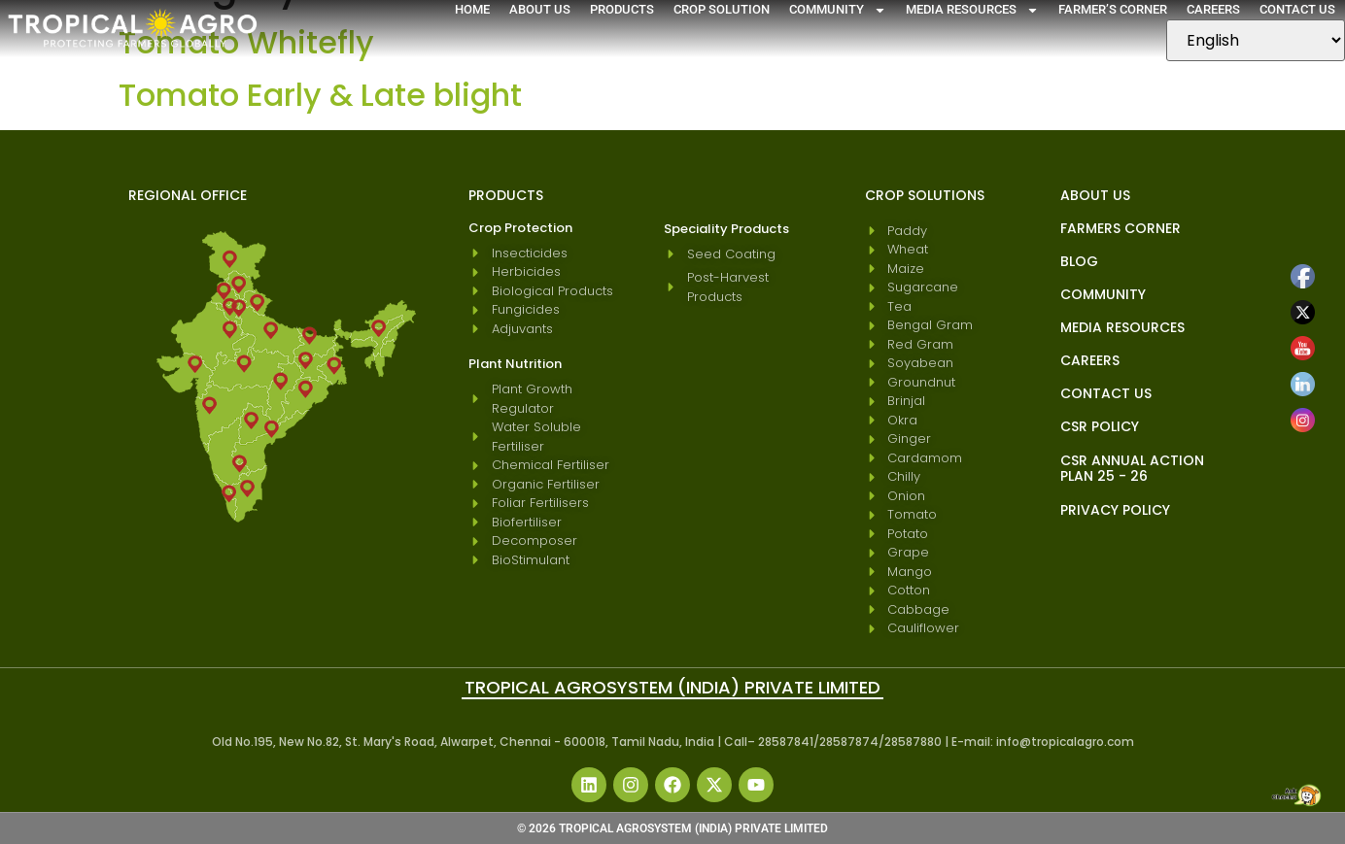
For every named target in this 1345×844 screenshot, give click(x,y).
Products (622, 9)
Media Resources (972, 9)
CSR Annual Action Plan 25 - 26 (1132, 468)
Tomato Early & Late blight (320, 95)
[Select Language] (1255, 40)
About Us (539, 9)
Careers (1213, 9)
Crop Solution (721, 9)
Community (837, 9)
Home (472, 9)
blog (1079, 261)
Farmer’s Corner (1112, 9)
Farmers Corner (1120, 228)
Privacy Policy (1115, 510)
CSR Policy (1099, 426)
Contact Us (1297, 9)
